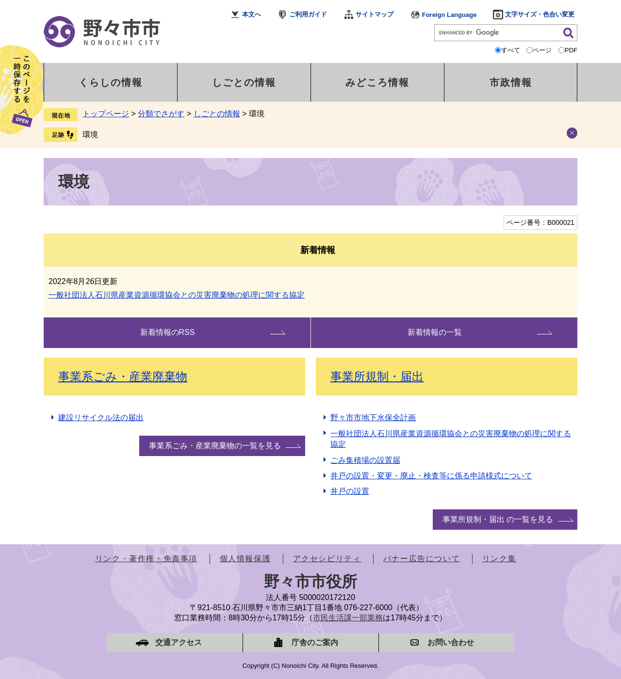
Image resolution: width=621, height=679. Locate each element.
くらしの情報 (111, 82)
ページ (542, 50)
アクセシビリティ (327, 558)
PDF (571, 50)
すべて (510, 50)
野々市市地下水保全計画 (373, 417)
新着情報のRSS (167, 332)
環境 (90, 134)
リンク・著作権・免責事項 (146, 558)
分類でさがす (161, 114)
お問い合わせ (450, 642)
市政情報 (511, 82)
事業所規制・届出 (377, 376)
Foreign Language (449, 14)
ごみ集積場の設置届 (365, 460)
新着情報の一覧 (435, 332)
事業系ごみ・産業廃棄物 (122, 376)
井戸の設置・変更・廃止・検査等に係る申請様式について (431, 476)
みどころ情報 (377, 82)
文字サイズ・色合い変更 (539, 14)
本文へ (251, 14)
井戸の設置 (349, 491)
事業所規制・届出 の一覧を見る (497, 519)
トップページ (105, 114)
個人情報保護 (245, 558)
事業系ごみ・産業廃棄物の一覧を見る (215, 446)
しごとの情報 (244, 82)
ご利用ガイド (308, 14)
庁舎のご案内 (315, 642)
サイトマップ (374, 14)
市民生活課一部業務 (348, 618)
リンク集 (499, 558)
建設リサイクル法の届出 (101, 417)
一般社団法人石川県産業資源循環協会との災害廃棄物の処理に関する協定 (177, 295)
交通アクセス (178, 642)
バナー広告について (421, 558)
